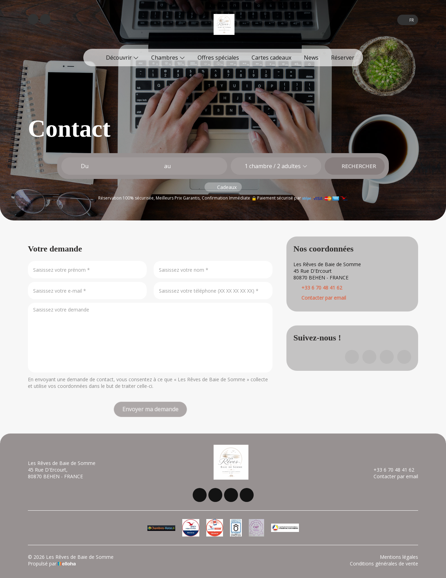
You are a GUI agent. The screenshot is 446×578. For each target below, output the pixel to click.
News (311, 57)
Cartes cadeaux (271, 57)
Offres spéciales (218, 57)
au (167, 166)
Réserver (342, 57)
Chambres (168, 57)
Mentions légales (399, 557)
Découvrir (122, 57)
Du (85, 166)
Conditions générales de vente (384, 563)
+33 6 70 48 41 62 (390, 469)
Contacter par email (323, 297)
